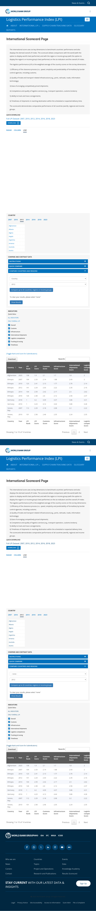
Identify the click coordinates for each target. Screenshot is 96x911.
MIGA (53, 835)
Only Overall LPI (14, 321)
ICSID (60, 835)
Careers (8, 869)
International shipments (18, 335)
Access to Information (52, 903)
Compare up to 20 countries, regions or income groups (31, 290)
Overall (13, 325)
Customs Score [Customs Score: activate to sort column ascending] (46, 367)
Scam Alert (67, 903)
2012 (22, 220)
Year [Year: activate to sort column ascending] (20, 367)
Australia (11, 247)
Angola (11, 236)
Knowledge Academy (71, 869)
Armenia (11, 243)
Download (13, 123)
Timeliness (14, 345)
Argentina (12, 240)
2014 (28, 220)
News (7, 864)
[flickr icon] (69, 847)
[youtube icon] (62, 847)
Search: (74, 359)
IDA (42, 835)
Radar (9, 130)
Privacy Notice (22, 903)
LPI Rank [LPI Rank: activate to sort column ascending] (28, 367)
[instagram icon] (55, 847)
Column (17, 130)
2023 (45, 220)
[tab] (48, 261)
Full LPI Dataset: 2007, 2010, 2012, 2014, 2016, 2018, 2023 (30, 118)
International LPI (30, 25)
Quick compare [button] (15, 266)
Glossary (79, 25)
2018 (39, 220)
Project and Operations (43, 869)
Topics (36, 864)
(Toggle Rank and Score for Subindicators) (21, 354)
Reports (10, 30)
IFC (47, 835)
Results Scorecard (69, 873)
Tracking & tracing (16, 342)
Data (64, 864)
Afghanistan (12, 226)
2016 (33, 220)
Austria (11, 250)
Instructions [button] (15, 261)
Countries (38, 859)
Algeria (11, 233)
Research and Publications (45, 873)
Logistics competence (17, 338)
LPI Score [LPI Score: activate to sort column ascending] (36, 367)
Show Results (16, 302)
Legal (13, 903)
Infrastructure (15, 332)
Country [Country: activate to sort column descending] (10, 367)
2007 (10, 220)
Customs (13, 328)
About (14, 25)
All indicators (13, 318)
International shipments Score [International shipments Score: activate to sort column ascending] (74, 367)
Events (65, 859)
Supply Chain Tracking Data (57, 25)
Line (25, 130)
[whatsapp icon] (34, 847)
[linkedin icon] (48, 847)
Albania (11, 229)
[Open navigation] (90, 11)
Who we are (10, 859)
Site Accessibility (36, 903)
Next (86, 432)
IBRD (36, 835)
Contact (8, 873)
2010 (16, 220)
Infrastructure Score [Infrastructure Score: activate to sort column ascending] (59, 367)
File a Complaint (79, 903)
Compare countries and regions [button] (23, 271)
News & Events (78, 3)
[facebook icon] (27, 847)
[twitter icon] (41, 847)
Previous (65, 432)
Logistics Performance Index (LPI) (34, 19)
